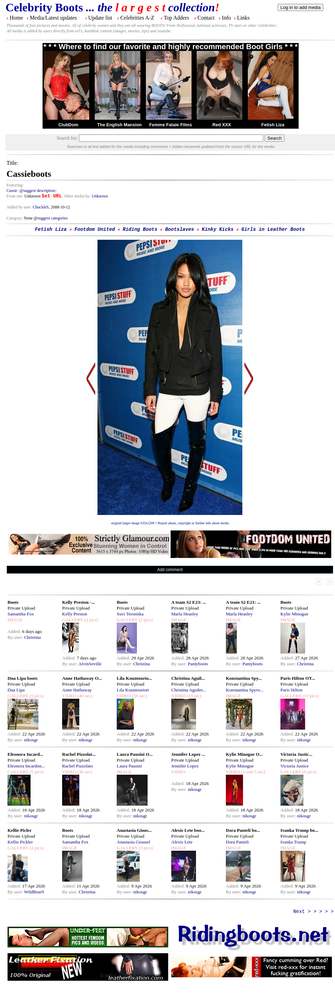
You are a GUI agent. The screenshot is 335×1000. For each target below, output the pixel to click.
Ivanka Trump (293, 842)
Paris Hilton (291, 689)
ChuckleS (41, 207)
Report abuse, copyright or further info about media (193, 523)
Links (243, 18)
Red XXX (221, 124)
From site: (15, 196)
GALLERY (72, 619)
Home (16, 18)
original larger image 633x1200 (132, 523)
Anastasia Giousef (133, 842)
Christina (32, 637)
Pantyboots (198, 663)
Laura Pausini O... (135, 754)
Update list (100, 18)
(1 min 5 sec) (252, 771)
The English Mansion (119, 124)
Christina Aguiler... (188, 689)
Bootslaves (179, 229)
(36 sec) (84, 771)
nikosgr (31, 739)
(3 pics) (145, 847)
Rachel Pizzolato (77, 765)
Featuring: (15, 185)
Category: (15, 218)
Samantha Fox (21, 613)
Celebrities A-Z (137, 18)
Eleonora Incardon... (26, 765)
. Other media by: (77, 196)
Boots (13, 602)
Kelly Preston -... (78, 602)
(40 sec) (84, 695)
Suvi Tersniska (130, 613)
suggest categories (52, 218)
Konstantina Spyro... (245, 689)
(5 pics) (36, 695)
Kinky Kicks (217, 229)
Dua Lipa (16, 689)
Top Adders (176, 18)
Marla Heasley (184, 613)
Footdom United (94, 229)
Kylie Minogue (294, 613)
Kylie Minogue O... (244, 754)
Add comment (170, 569)
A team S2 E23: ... (188, 602)
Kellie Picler (20, 830)
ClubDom (68, 124)
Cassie (12, 190)
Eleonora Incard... (25, 754)
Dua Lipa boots (22, 678)
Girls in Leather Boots (273, 229)
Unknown (100, 196)
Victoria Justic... (296, 754)
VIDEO (69, 695)
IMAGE (15, 619)
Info (226, 18)
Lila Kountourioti (133, 689)
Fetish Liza (272, 124)
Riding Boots (140, 229)
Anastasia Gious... (134, 830)
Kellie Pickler (20, 842)
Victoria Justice (294, 765)
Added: (15, 631)
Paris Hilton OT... (297, 678)
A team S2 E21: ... (243, 602)
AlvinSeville (89, 663)
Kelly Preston (74, 613)
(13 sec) (193, 695)
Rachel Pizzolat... (79, 754)
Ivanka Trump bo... (299, 830)
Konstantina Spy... (244, 678)
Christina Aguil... (188, 678)
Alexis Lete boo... (188, 830)
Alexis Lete (182, 842)
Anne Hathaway (77, 689)
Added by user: (20, 207)
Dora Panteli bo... (243, 830)
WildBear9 (34, 891)
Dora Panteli (237, 842)
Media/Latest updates (53, 18)
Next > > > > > (313, 911)
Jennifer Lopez (185, 765)
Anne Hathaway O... (82, 678)
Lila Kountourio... (134, 678)
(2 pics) (90, 619)
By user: (16, 637)
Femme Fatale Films (170, 124)
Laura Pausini (129, 765)
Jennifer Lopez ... (188, 754)
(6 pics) (308, 771)
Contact (206, 18)
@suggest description (37, 190)
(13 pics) (310, 695)
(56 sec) (139, 695)
